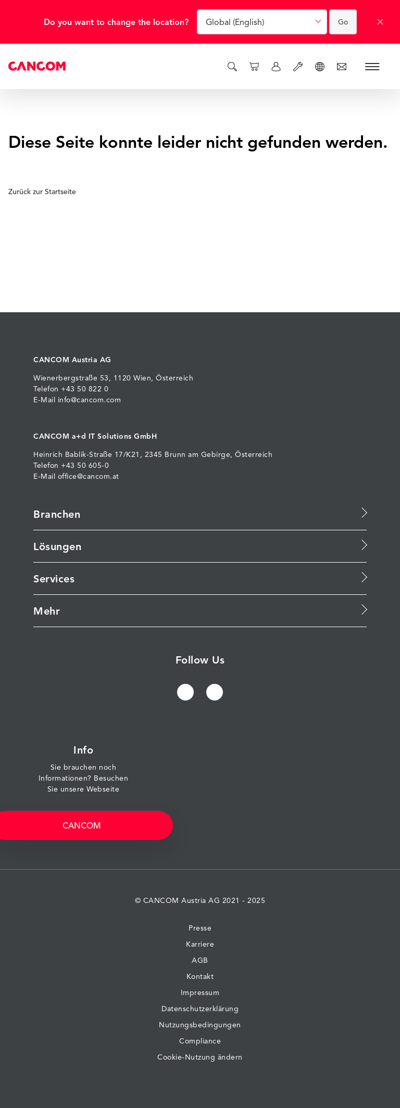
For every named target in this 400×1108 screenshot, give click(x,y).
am (193, 454)
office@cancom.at (88, 476)
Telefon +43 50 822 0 (70, 388)
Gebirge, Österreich (237, 454)
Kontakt (200, 976)
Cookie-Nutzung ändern (200, 1056)
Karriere (200, 943)
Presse (200, 927)
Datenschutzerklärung (200, 1008)
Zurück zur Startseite (45, 191)
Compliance (200, 1040)
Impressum (200, 992)
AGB (200, 960)
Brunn (175, 454)
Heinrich (48, 454)
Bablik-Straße (89, 454)
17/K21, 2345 (138, 454)
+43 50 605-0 (85, 465)
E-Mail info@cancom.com (77, 399)
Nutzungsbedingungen (200, 1024)
